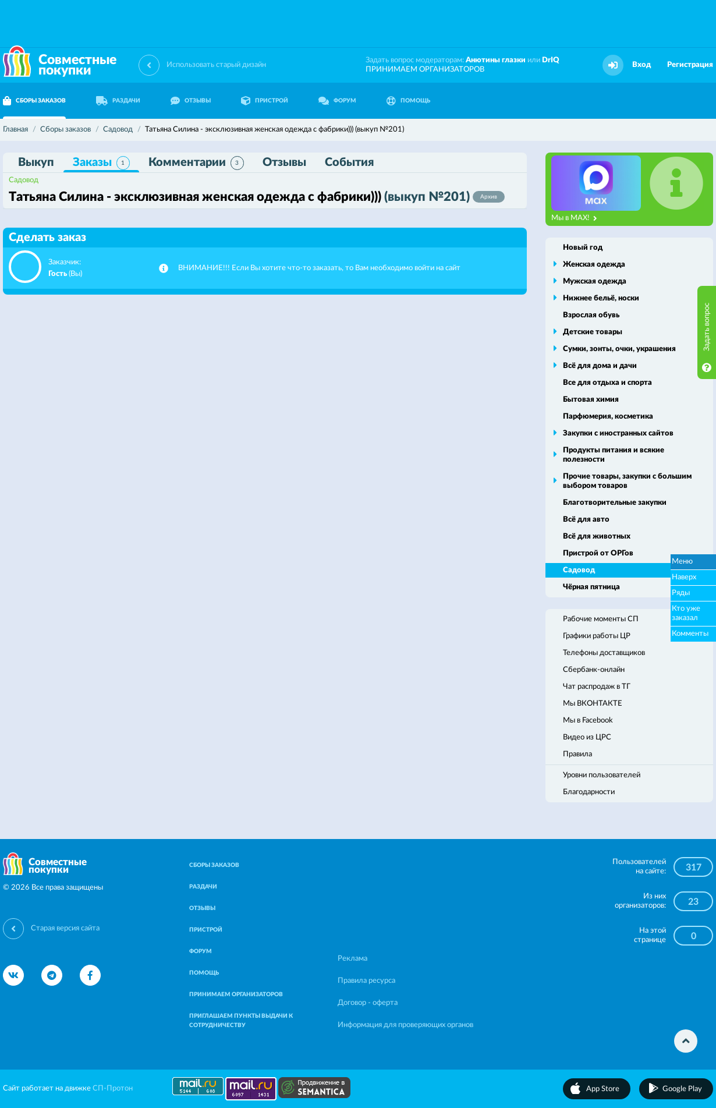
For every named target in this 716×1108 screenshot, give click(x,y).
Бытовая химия (591, 399)
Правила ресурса (366, 981)
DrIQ (550, 60)
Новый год (582, 248)
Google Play (682, 1089)
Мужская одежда (594, 281)
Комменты (690, 634)
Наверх (684, 577)
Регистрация (690, 65)
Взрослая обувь (591, 315)
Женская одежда (594, 264)
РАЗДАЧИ (118, 100)
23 (693, 902)
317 (693, 867)
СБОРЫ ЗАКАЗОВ (214, 865)
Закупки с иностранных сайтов (618, 433)
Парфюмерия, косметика (608, 416)
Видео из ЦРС (587, 737)
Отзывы (284, 162)
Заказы (101, 163)
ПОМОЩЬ (408, 100)
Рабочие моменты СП (601, 619)
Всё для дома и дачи (600, 366)
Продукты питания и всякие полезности (613, 455)
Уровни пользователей (601, 775)
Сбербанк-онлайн (594, 670)
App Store (602, 1089)
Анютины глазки (496, 60)
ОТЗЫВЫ (191, 100)
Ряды (681, 593)
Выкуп (36, 162)
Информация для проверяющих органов (405, 1025)
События (349, 162)
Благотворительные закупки (615, 503)
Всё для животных (596, 536)
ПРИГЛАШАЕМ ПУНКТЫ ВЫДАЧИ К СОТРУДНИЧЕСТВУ (241, 1020)
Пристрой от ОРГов (598, 553)
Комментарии (196, 163)
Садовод (23, 180)
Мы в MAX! (574, 218)
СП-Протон (113, 1088)
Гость (57, 274)
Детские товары (592, 332)
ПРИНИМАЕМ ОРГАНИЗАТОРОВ (425, 69)
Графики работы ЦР (596, 636)
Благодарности (589, 792)
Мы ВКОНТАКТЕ (592, 703)
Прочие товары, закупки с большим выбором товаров (627, 481)
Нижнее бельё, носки (601, 298)
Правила (577, 754)
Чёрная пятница (591, 587)
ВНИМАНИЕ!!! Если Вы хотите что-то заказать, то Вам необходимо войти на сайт (319, 268)
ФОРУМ (337, 100)
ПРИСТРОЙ (264, 100)
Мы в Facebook (588, 720)
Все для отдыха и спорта (607, 383)
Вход (641, 65)
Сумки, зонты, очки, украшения (619, 349)
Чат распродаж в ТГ (596, 687)
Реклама (352, 958)
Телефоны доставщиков (604, 653)
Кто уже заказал (686, 613)
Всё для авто (586, 519)
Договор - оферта (368, 1003)
